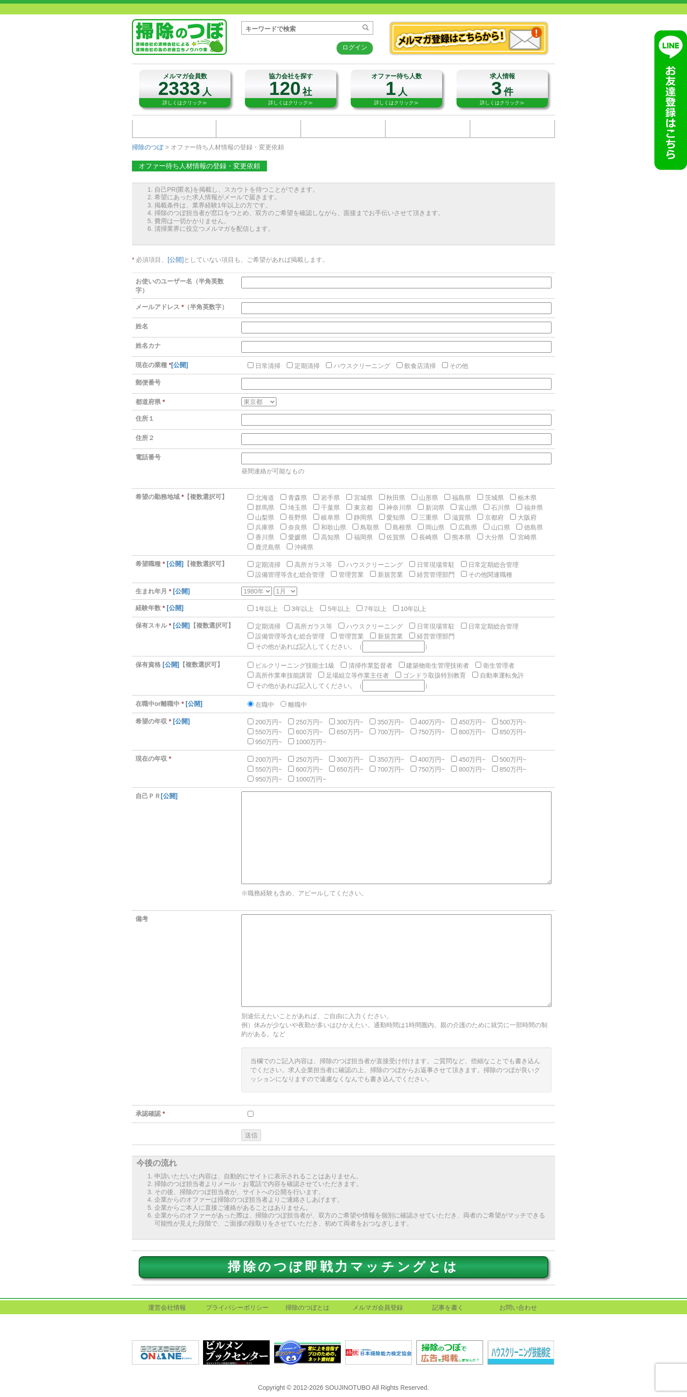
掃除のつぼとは (307, 1307)
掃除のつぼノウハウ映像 (512, 128)
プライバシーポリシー (237, 1307)
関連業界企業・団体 (343, 128)
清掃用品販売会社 (258, 128)
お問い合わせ (428, 128)
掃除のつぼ (147, 147)
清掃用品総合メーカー (174, 128)
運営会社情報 (167, 1307)
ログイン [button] (354, 47)
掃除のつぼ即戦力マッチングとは (343, 1267)
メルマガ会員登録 (378, 1307)
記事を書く (448, 1307)
